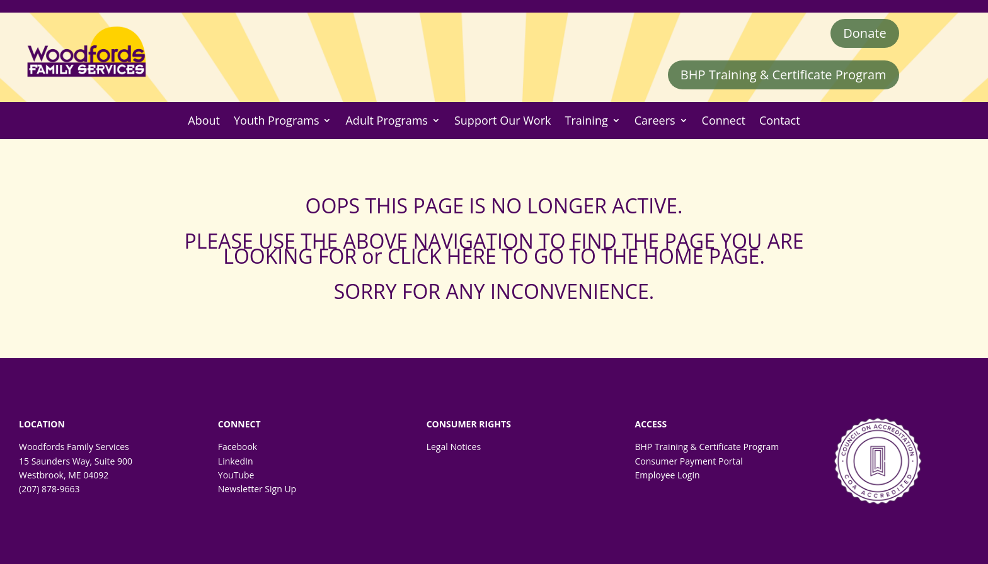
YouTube (236, 475)
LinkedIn (235, 461)
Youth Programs (276, 120)
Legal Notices (454, 447)
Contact (779, 120)
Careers (655, 120)
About (204, 120)
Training (586, 120)
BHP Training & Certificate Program (784, 74)
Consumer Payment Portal (688, 461)
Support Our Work (502, 120)
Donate (864, 33)
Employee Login (667, 475)
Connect (723, 120)
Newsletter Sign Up (257, 489)
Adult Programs (386, 120)
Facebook (237, 447)
